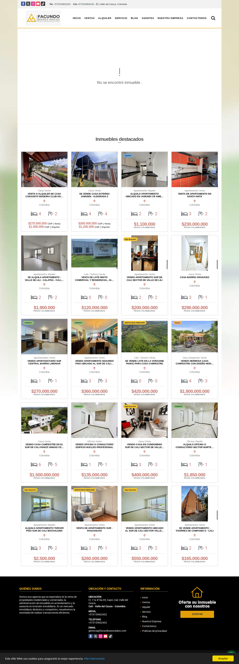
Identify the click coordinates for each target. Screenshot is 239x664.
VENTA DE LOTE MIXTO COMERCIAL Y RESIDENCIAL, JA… (94, 278)
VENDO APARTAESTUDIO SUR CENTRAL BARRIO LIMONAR (44, 362)
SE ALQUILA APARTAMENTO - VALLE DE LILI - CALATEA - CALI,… (44, 278)
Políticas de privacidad (154, 631)
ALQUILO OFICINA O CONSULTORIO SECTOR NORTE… (195, 446)
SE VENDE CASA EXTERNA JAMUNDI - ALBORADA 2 (94, 195)
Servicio (121, 18)
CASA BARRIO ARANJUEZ (194, 277)
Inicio (77, 18)
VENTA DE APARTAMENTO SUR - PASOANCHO (94, 529)
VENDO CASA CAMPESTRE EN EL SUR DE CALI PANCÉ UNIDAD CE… (44, 446)
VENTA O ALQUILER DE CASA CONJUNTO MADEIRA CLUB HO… (44, 195)
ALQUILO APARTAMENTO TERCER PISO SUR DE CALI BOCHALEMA (44, 529)
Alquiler (104, 18)
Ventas (89, 18)
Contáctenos (197, 18)
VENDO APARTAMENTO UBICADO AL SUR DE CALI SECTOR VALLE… (144, 529)
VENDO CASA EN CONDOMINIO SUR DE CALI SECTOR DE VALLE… (144, 446)
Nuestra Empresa (170, 18)
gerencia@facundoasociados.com (107, 630)
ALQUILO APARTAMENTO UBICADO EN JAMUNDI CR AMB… (144, 195)
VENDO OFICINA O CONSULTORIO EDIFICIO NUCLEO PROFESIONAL (94, 446)
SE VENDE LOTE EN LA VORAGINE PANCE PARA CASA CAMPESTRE (144, 362)
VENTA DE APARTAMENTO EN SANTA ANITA (194, 195)
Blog (134, 18)
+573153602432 (62, 4)
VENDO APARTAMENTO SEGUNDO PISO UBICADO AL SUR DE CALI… (94, 362)
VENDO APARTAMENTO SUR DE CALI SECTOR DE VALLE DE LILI (145, 278)
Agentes (148, 18)
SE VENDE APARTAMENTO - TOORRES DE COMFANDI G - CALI (195, 529)
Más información (94, 659)
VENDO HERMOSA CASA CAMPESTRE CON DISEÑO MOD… (195, 362)
